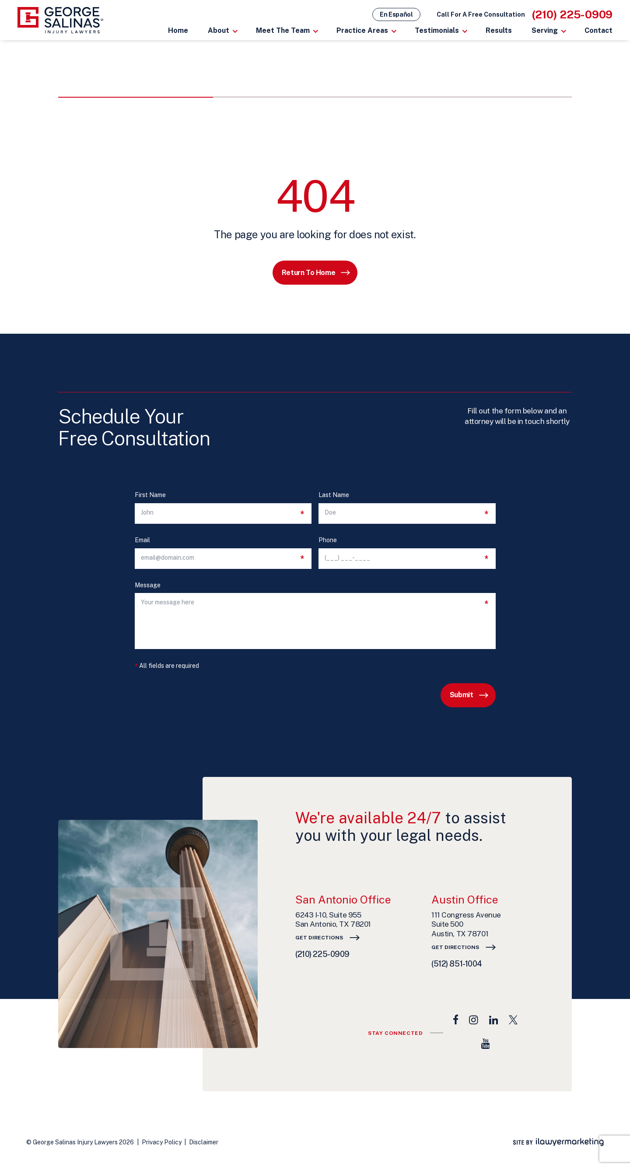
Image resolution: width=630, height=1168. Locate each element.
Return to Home (308, 272)
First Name (150, 495)
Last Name (333, 495)
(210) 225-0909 (572, 14)
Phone (327, 540)
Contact (598, 30)
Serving (545, 30)
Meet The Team (283, 30)
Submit (461, 695)
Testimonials (437, 30)
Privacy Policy (162, 1142)
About (218, 30)
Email (142, 540)
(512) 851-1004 (456, 963)
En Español (396, 14)
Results (499, 30)
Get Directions (319, 938)
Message (148, 585)
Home (178, 30)
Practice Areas (362, 30)
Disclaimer (203, 1142)
